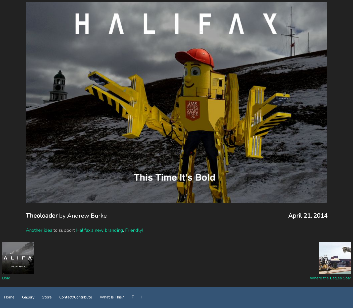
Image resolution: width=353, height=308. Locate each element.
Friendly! (134, 230)
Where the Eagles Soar (330, 278)
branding (114, 230)
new (99, 230)
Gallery (28, 297)
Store (47, 297)
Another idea (39, 230)
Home (9, 297)
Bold (6, 278)
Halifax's (84, 230)
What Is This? (112, 297)
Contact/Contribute (75, 297)
